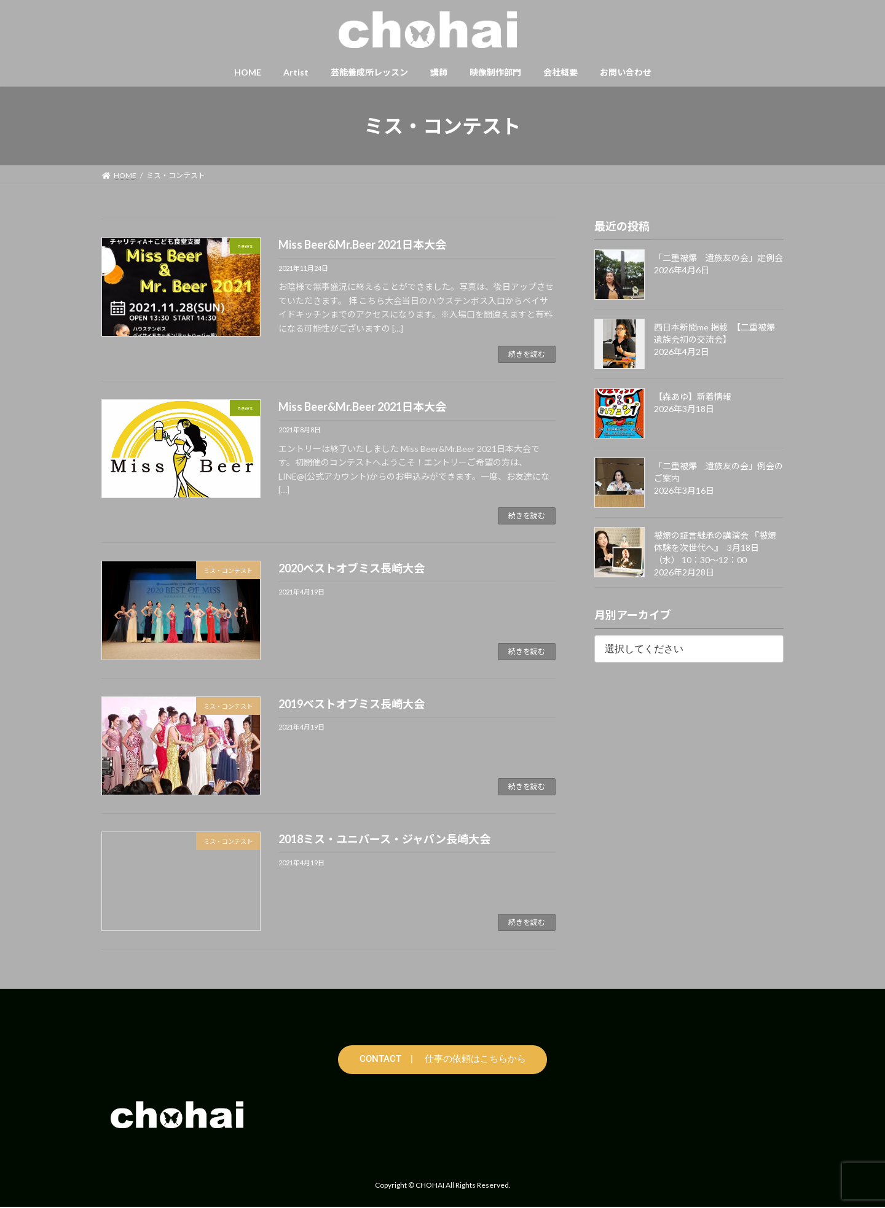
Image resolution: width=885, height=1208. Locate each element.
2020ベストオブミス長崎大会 (351, 568)
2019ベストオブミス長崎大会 (351, 704)
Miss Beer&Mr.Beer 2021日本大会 (362, 244)
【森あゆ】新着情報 (692, 396)
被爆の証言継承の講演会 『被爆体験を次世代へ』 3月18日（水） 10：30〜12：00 (715, 547)
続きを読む (526, 354)
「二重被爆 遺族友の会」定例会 (718, 257)
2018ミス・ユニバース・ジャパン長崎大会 (384, 839)
